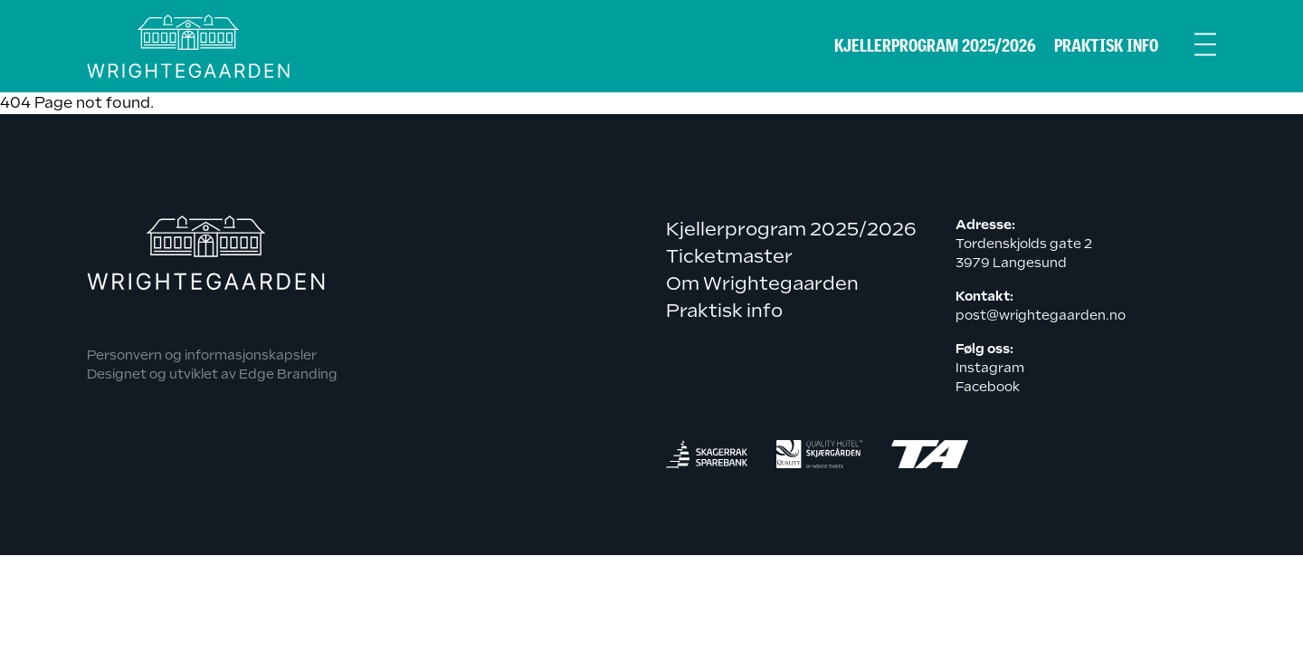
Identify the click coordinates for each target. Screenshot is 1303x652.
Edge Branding (288, 374)
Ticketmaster (729, 256)
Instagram (990, 367)
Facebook (988, 386)
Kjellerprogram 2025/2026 (935, 45)
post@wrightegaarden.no (1041, 315)
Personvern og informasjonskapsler (202, 355)
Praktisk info (1106, 45)
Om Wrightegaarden (762, 283)
